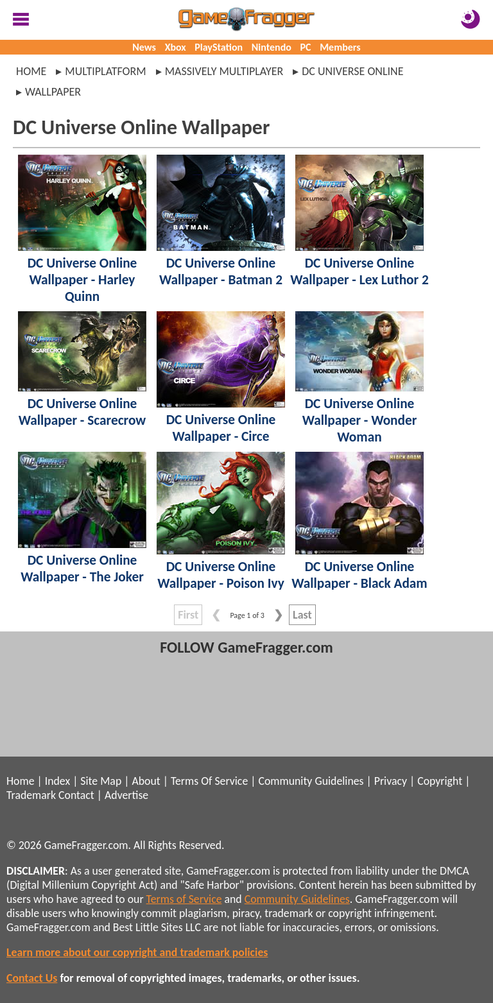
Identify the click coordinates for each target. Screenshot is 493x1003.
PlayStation (219, 47)
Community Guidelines (310, 781)
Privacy (390, 781)
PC (305, 47)
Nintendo (271, 47)
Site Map (100, 781)
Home (31, 71)
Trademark (31, 795)
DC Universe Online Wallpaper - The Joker (82, 568)
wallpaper (53, 92)
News (144, 47)
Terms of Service (184, 899)
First (188, 615)
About (146, 781)
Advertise (126, 795)
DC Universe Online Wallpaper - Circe (221, 428)
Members (340, 47)
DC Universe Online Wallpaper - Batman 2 (220, 271)
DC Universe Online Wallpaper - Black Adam (359, 575)
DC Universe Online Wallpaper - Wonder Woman (359, 420)
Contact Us (31, 978)
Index (57, 781)
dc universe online (352, 71)
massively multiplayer (224, 71)
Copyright (439, 781)
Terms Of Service (209, 781)
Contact (76, 795)
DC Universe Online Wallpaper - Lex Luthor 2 (359, 271)
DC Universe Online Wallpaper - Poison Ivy (220, 575)
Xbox (175, 47)
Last (302, 615)
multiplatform (105, 71)
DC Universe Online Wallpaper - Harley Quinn (82, 280)
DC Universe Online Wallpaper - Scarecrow (82, 412)
